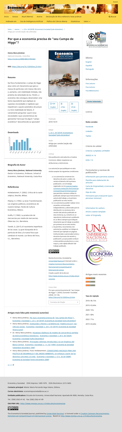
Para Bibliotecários (92, 91)
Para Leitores (90, 83)
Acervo (39, 16)
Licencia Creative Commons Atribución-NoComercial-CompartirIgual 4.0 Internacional (66, 188)
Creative (84, 413)
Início (10, 29)
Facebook (89, 126)
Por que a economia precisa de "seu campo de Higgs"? (52, 318)
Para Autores (90, 87)
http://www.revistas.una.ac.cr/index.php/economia (81, 416)
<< (9, 365)
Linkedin (89, 131)
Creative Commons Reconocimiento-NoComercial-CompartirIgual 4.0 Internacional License (62, 267)
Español (89, 65)
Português (90, 69)
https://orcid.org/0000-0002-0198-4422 (21, 59)
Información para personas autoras (100, 176)
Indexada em (11, 21)
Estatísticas (75, 21)
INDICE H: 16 (91, 155)
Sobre (86, 21)
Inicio (6, 16)
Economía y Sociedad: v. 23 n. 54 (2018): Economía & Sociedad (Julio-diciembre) (44, 321)
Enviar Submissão (94, 101)
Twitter (88, 136)
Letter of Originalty (93, 215)
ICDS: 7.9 (89, 160)
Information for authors (95, 208)
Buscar (112, 16)
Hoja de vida (91, 192)
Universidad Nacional (56, 261)
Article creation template (96, 211)
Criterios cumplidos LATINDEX (98, 151)
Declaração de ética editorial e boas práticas (63, 16)
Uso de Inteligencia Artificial (31, 21)
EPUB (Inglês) (74, 108)
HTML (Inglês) (63, 108)
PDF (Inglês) (53, 105)
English (89, 62)
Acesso (15, 16)
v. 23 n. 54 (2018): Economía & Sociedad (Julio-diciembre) (42, 29)
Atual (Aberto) (27, 16)
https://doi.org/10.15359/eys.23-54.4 (26, 66)
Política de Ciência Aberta (57, 21)
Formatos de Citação (57, 302)
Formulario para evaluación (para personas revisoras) (99, 197)
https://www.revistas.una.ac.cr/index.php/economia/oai (42, 403)
